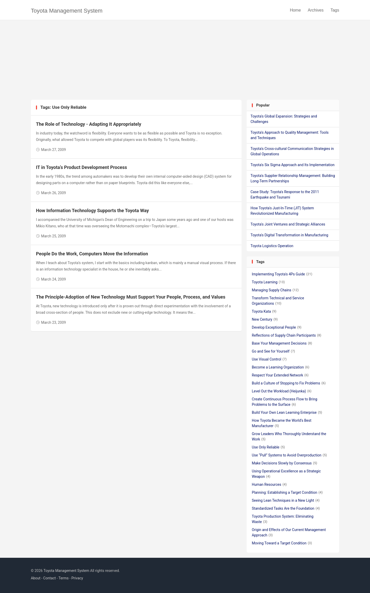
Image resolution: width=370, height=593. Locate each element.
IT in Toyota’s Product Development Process (81, 167)
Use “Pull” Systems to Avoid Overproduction (289, 455)
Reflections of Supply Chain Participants (286, 335)
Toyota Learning (268, 282)
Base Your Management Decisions (282, 343)
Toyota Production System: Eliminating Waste (282, 519)
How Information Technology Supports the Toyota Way (92, 210)
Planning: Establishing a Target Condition (287, 492)
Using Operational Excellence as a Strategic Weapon (286, 474)
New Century (265, 319)
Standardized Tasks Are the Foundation (286, 508)
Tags (334, 10)
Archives (315, 10)
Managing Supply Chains (275, 290)
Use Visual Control (269, 359)
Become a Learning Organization (280, 367)
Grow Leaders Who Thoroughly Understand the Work (289, 436)
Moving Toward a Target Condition (282, 543)
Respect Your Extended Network (280, 375)
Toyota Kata (264, 311)
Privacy (77, 578)
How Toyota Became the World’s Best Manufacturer (281, 423)
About (35, 578)
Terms (64, 578)
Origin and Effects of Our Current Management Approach (289, 532)
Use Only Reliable (268, 447)
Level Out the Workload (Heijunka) (281, 391)
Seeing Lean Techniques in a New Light (286, 500)
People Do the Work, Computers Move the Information (92, 253)
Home (295, 10)
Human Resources (269, 484)
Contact (49, 578)
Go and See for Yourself (273, 351)
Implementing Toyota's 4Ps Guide (282, 274)
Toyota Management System (67, 10)
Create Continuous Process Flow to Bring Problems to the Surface (284, 402)
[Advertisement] (185, 61)
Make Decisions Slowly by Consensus (284, 463)
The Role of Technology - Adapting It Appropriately (88, 124)
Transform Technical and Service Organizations (278, 301)
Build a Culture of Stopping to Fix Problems (289, 383)
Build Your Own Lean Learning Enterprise (287, 412)
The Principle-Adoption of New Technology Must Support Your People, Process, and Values (130, 297)
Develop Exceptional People (276, 327)
